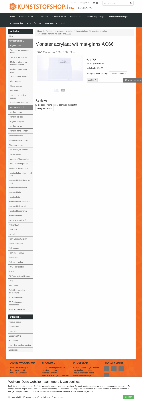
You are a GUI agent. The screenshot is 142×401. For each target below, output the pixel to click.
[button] (84, 2)
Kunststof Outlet (15, 216)
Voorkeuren (29, 397)
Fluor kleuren (15, 81)
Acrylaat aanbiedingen (19, 131)
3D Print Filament (16, 297)
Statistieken (44, 397)
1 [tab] (60, 94)
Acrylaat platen (16, 45)
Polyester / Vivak (16, 243)
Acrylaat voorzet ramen (18, 140)
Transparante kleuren (19, 77)
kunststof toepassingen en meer (86, 367)
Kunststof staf (14, 197)
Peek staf (13, 230)
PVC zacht (13, 285)
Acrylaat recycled (16, 136)
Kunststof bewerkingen (82, 375)
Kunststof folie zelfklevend (20, 202)
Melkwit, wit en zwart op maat (20, 70)
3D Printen (13, 341)
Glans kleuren (16, 86)
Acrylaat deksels (16, 117)
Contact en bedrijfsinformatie (53, 367)
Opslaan (128, 397)
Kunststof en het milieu (82, 370)
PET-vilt (12, 234)
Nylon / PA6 (14, 225)
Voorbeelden (14, 327)
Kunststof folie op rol (17, 206)
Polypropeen (14, 248)
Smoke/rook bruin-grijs (19, 103)
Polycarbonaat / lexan (18, 239)
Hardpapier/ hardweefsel (19, 159)
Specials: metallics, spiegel (18, 96)
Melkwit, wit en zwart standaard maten (18, 63)
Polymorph (13, 257)
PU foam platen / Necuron (19, 276)
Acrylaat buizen (16, 112)
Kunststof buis (15, 192)
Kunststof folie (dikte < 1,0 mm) (19, 181)
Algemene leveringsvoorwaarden (55, 375)
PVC (11, 281)
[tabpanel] (56, 90)
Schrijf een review (118, 74)
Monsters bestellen (18, 107)
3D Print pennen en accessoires (17, 303)
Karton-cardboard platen (19, 168)
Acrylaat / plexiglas (17, 41)
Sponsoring (13, 350)
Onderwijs (13, 331)
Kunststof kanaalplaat (18, 188)
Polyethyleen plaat (16, 253)
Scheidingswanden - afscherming (17, 291)
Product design (15, 322)
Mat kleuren (15, 91)
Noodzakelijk (14, 397)
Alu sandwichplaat (16, 145)
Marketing (57, 397)
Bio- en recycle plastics (18, 150)
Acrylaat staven (16, 126)
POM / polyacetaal (16, 267)
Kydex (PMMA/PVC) (17, 220)
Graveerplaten (15, 154)
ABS (11, 36)
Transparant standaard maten (19, 51)
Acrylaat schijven (17, 121)
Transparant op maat (18, 57)
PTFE (11, 271)
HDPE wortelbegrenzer (18, 164)
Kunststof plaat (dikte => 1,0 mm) (20, 174)
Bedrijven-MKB (15, 336)
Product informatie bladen (83, 373)
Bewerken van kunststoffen (20, 345)
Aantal (91, 80)
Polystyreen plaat (16, 262)
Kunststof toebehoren (18, 211)
